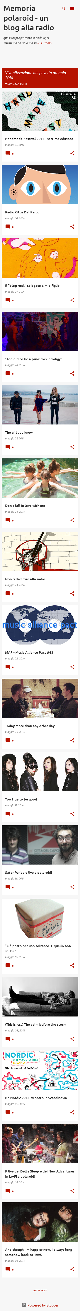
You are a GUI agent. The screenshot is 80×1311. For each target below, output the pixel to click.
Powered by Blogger (40, 1305)
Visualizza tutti (16, 84)
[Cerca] (63, 8)
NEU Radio (44, 43)
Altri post (40, 1290)
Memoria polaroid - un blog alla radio (28, 17)
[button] (72, 153)
